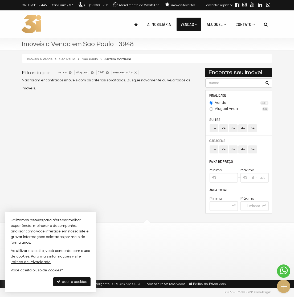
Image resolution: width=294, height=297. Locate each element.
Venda (241, 103)
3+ (233, 128)
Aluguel (216, 24)
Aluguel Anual (241, 109)
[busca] (266, 24)
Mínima (216, 199)
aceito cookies (72, 282)
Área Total (219, 190)
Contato (245, 24)
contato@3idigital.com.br (114, 247)
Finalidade (218, 95)
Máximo (247, 171)
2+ (224, 128)
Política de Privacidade (209, 285)
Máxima (247, 199)
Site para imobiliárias (238, 292)
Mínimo (216, 171)
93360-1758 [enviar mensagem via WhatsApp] (96, 5)
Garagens (218, 140)
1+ (214, 128)
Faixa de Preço (221, 162)
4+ (243, 128)
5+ (252, 128)
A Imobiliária (159, 24)
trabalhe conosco (107, 253)
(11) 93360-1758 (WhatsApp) (116, 241)
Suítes (215, 119)
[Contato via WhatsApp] (283, 271)
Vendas (189, 24)
